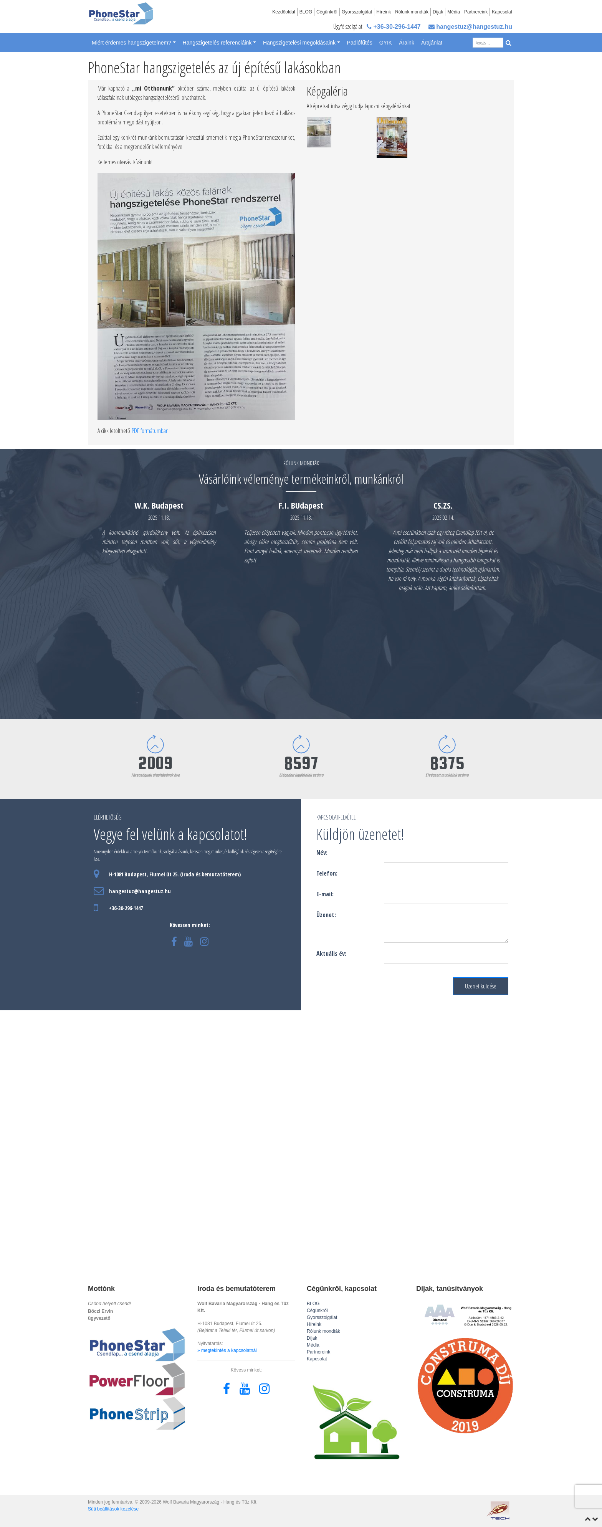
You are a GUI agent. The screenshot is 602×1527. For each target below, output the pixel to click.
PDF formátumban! (151, 430)
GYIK (385, 43)
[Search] (488, 43)
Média (453, 12)
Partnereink (476, 12)
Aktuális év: (331, 953)
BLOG (305, 12)
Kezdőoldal (283, 12)
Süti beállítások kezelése (113, 1509)
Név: (321, 852)
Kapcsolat (502, 12)
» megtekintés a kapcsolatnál (227, 1350)
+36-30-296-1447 (394, 26)
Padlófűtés (359, 43)
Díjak (438, 12)
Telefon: (326, 873)
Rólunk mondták (411, 12)
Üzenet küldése (480, 986)
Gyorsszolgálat (357, 12)
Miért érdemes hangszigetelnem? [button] (131, 43)
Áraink (406, 43)
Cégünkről (326, 12)
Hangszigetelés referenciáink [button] (217, 43)
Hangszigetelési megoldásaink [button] (299, 43)
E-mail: (325, 894)
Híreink (383, 12)
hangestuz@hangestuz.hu (470, 26)
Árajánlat (431, 43)
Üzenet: (326, 915)
